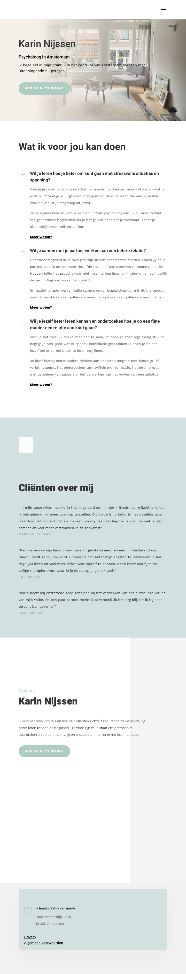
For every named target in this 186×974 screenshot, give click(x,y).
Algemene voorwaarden (43, 943)
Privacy (30, 937)
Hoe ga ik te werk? (44, 88)
